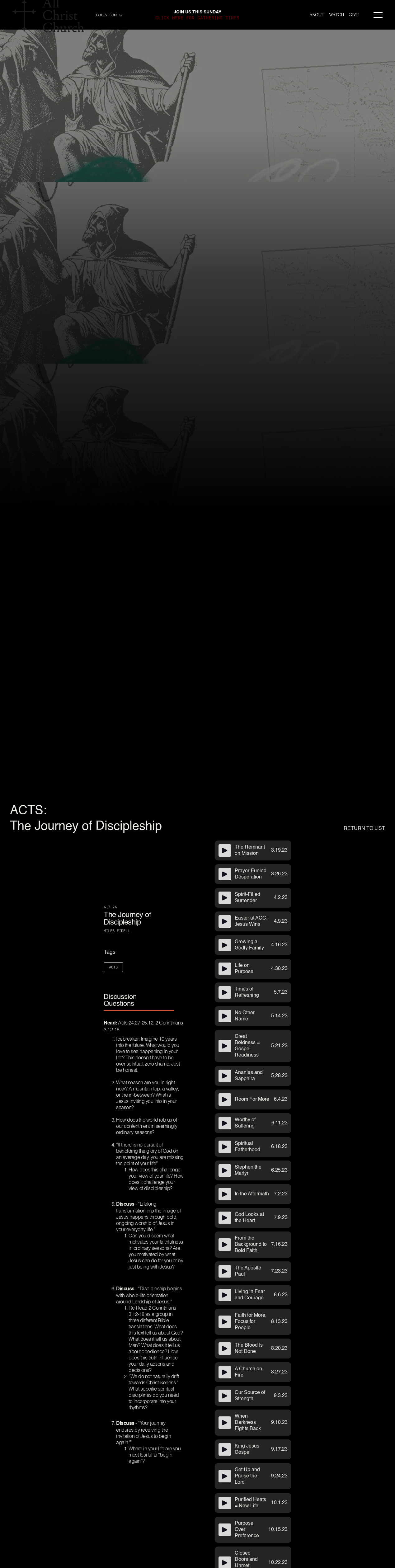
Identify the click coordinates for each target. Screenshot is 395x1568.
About (316, 15)
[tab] (139, 1001)
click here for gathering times (197, 18)
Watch (336, 15)
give (354, 15)
